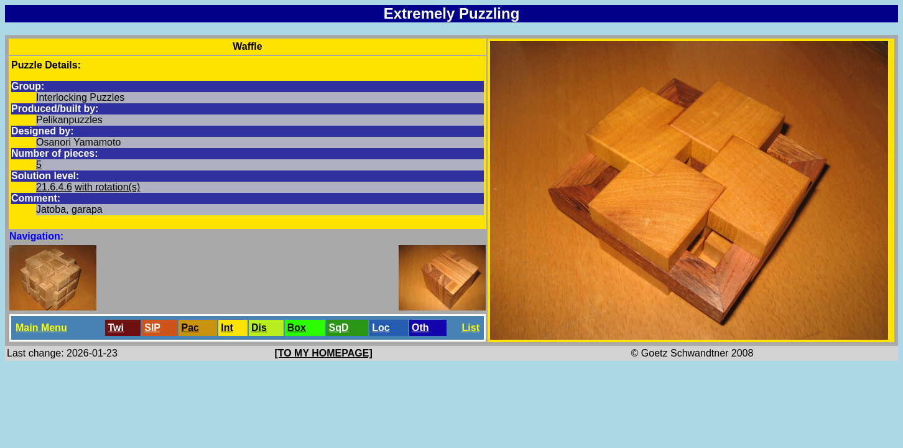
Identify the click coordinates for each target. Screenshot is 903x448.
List (470, 327)
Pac (189, 327)
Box (296, 327)
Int (227, 327)
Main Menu (41, 327)
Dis (259, 327)
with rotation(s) (107, 187)
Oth (420, 327)
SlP (152, 327)
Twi (115, 327)
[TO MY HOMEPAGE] (323, 353)
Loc (380, 327)
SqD (339, 327)
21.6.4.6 (54, 187)
